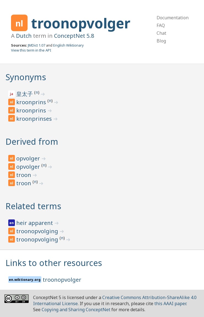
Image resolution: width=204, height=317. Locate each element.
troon (24, 175)
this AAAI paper (170, 303)
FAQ (161, 25)
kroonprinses (34, 118)
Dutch (24, 35)
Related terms (33, 206)
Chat (161, 33)
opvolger (28, 158)
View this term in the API (31, 50)
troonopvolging (38, 231)
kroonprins (31, 102)
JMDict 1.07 (36, 45)
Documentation (173, 18)
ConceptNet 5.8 (74, 35)
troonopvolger (80, 23)
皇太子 (25, 94)
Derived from (32, 141)
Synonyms (26, 77)
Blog (161, 41)
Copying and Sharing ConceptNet (76, 310)
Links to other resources (54, 262)
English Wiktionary (68, 45)
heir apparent (35, 223)
